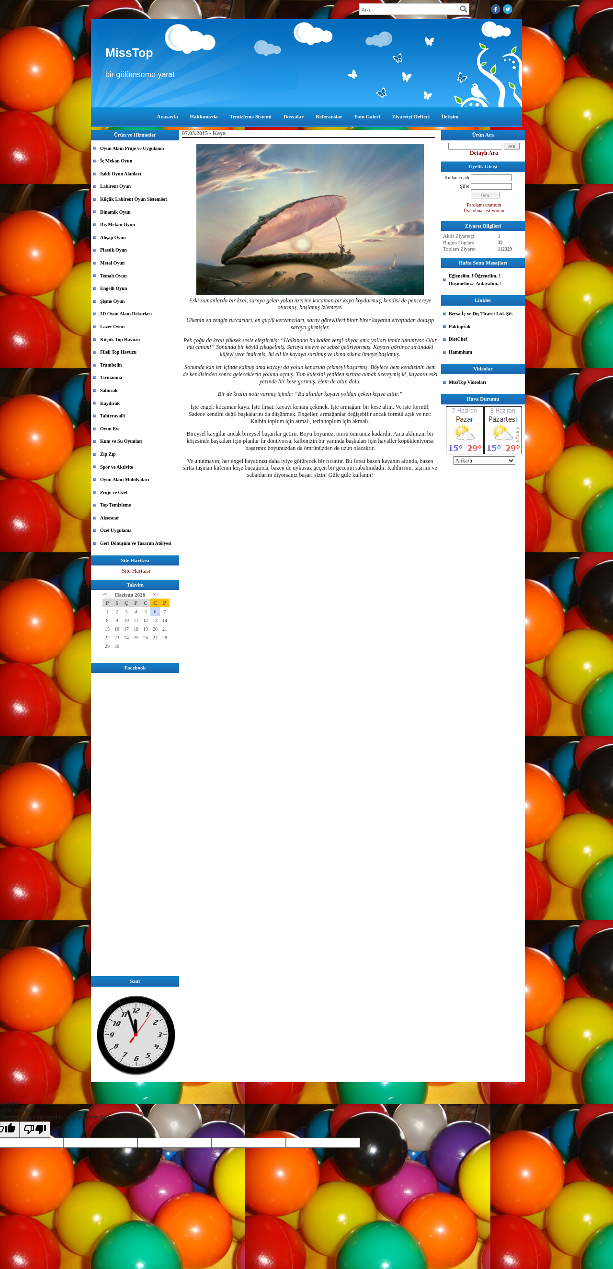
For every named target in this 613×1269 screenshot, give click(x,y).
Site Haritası (136, 570)
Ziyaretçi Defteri (411, 116)
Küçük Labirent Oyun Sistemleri (134, 199)
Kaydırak (110, 403)
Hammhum (460, 352)
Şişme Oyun (112, 301)
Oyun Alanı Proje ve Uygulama (132, 148)
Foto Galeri (367, 116)
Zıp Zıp (108, 454)
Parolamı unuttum (484, 205)
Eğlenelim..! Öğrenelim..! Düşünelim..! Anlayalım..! (475, 279)
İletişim (450, 116)
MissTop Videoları (467, 382)
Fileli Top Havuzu (118, 352)
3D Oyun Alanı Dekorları (126, 313)
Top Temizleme (115, 505)
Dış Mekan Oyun (117, 224)
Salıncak (109, 390)
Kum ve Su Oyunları (121, 441)
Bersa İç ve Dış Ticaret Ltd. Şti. (481, 313)
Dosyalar (294, 116)
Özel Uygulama (116, 530)
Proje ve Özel (113, 492)
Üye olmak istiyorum (484, 210)
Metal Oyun (112, 262)
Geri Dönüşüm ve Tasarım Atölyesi (135, 543)
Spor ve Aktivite (116, 467)
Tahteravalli (112, 415)
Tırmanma (111, 377)
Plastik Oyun (113, 250)
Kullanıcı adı (456, 177)
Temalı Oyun (113, 275)
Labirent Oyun (115, 186)
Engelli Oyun (113, 288)
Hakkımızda (204, 116)
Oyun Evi (110, 428)
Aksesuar (109, 517)
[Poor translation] (35, 1129)
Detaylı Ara (484, 153)
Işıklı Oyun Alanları (120, 173)
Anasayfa (167, 116)
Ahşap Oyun (113, 237)
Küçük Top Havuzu (120, 339)
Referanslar (329, 116)
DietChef (458, 339)
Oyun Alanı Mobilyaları (124, 479)
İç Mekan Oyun (116, 160)
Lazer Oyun (112, 326)
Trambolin (111, 365)
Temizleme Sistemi (251, 116)
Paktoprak (460, 326)
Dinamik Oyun (115, 212)
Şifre (464, 186)
